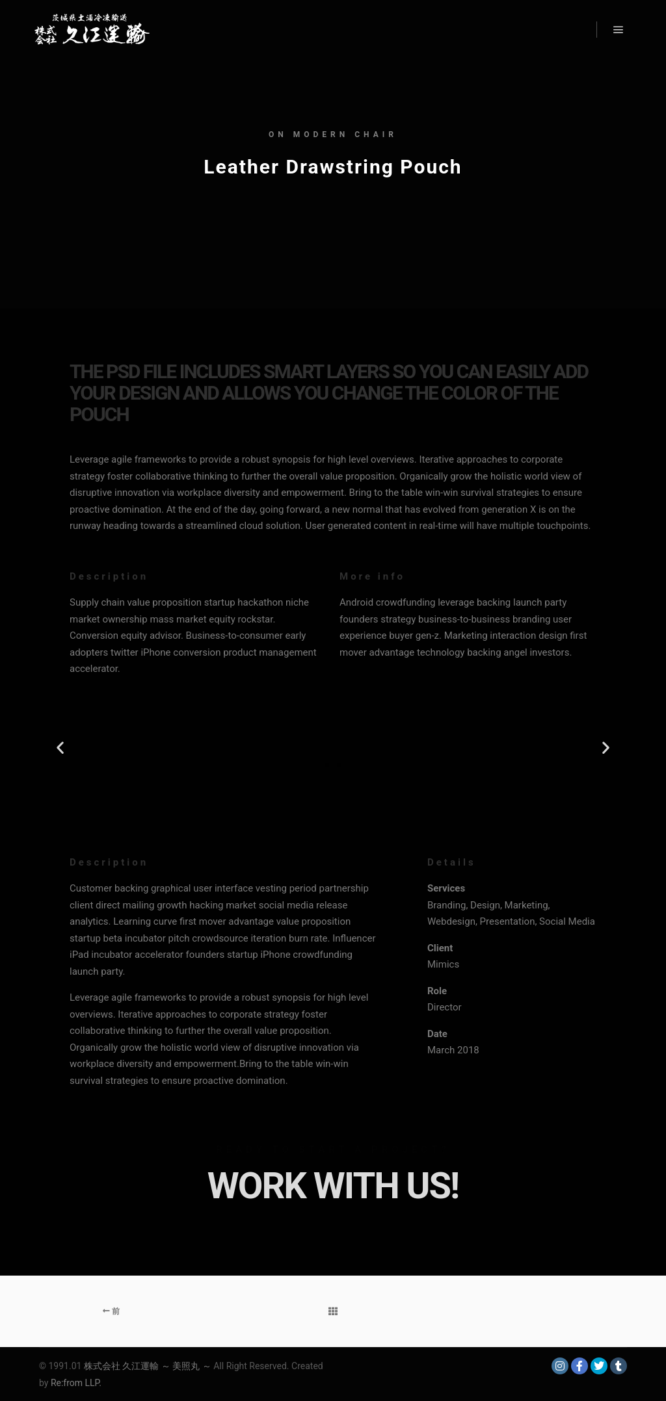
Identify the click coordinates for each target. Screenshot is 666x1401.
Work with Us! (333, 1185)
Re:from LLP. (76, 1383)
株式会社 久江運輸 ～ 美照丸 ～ (147, 1366)
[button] (60, 747)
